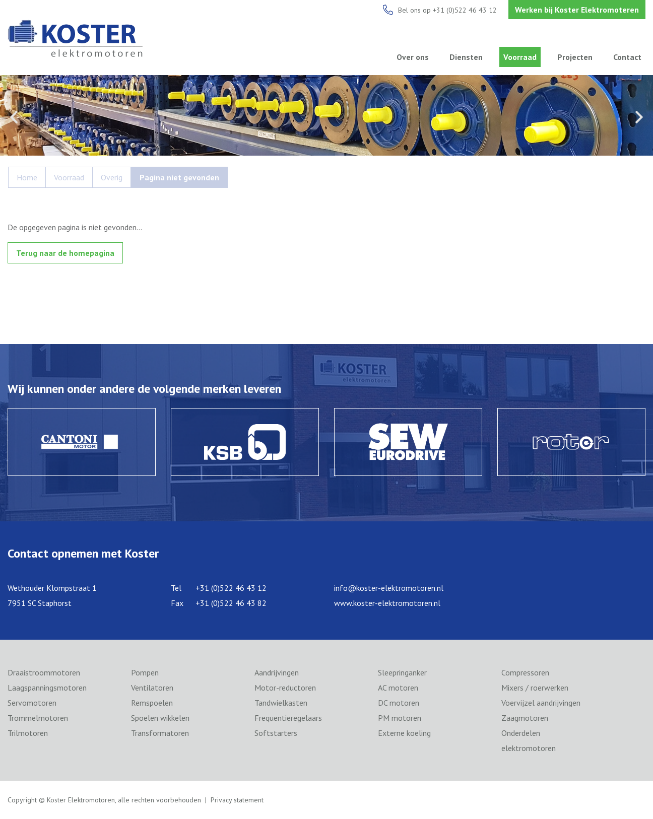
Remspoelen (152, 703)
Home (27, 177)
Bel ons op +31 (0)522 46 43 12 (447, 10)
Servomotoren (32, 703)
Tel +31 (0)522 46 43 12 (219, 588)
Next (639, 116)
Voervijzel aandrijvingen (540, 703)
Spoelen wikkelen (160, 718)
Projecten (575, 57)
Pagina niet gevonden (179, 177)
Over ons (413, 57)
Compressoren (525, 672)
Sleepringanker (402, 672)
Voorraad (520, 57)
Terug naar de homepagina (65, 253)
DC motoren (398, 703)
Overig (111, 177)
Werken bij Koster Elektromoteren (577, 10)
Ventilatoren (152, 687)
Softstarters (275, 733)
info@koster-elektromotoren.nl (388, 588)
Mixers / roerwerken (534, 687)
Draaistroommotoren (44, 672)
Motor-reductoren (285, 687)
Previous (14, 116)
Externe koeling (404, 733)
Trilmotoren (28, 733)
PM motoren (399, 718)
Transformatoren (160, 733)
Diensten (466, 57)
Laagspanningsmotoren (47, 687)
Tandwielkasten (280, 703)
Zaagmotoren (524, 718)
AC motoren (398, 687)
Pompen (145, 672)
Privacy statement (237, 799)
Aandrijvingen (276, 672)
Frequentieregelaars (288, 718)
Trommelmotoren (38, 718)
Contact (627, 57)
